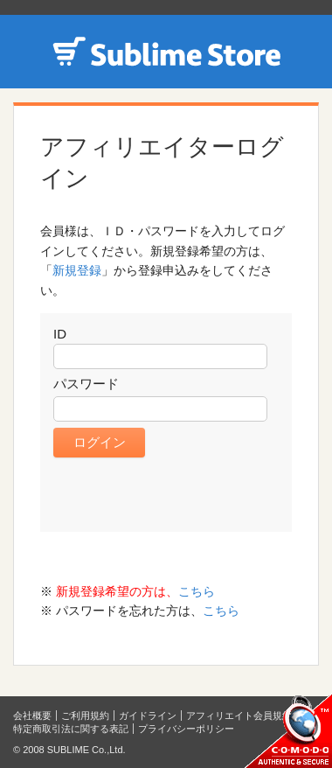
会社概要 (32, 715)
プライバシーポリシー (186, 728)
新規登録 (76, 270)
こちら (196, 591)
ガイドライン (147, 715)
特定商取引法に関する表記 (70, 728)
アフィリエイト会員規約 (239, 715)
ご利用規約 (85, 715)
